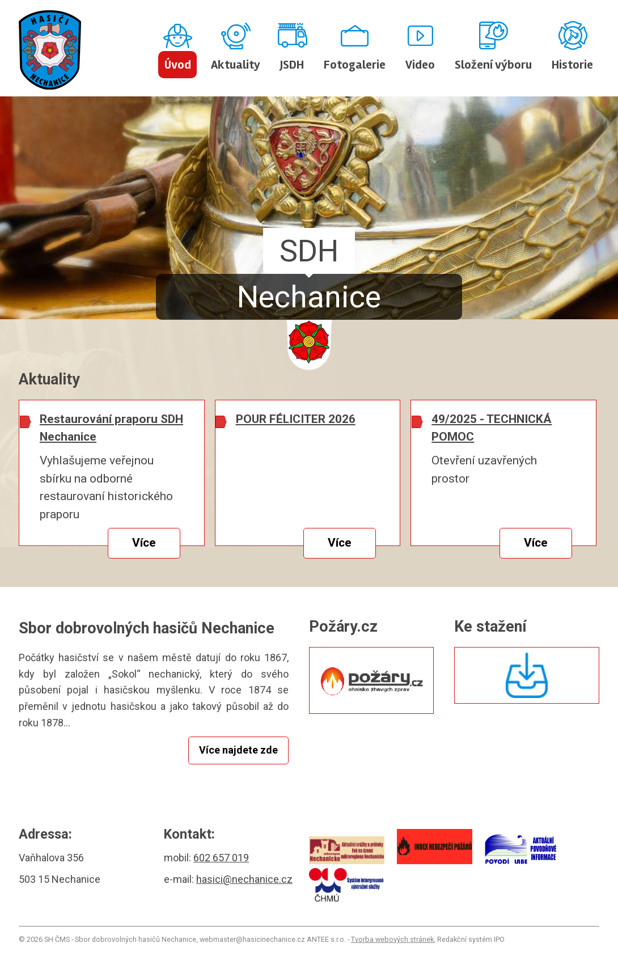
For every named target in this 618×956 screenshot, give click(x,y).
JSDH (292, 64)
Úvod (177, 64)
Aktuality (235, 64)
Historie (572, 64)
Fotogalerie (355, 64)
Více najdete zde (238, 750)
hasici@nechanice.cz (244, 879)
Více (144, 542)
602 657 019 (221, 858)
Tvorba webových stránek (392, 939)
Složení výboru (493, 64)
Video (420, 64)
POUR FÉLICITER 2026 (295, 419)
